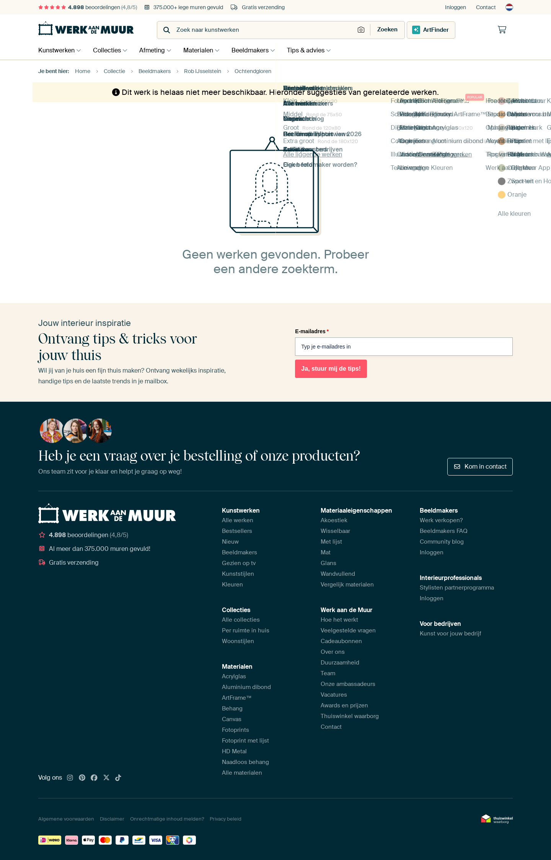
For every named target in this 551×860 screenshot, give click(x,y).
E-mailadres (312, 331)
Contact (486, 7)
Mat (326, 552)
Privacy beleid (225, 819)
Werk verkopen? (441, 520)
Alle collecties (241, 620)
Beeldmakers (257, 50)
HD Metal (234, 751)
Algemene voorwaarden (66, 819)
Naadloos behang (245, 762)
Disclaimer (112, 819)
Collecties (109, 50)
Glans (328, 563)
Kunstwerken (56, 50)
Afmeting (156, 50)
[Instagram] (70, 778)
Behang (232, 708)
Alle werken (237, 520)
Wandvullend (338, 574)
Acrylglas (234, 676)
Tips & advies (315, 50)
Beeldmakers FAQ (444, 531)
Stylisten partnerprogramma (457, 587)
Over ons (333, 652)
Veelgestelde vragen (348, 630)
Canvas (231, 719)
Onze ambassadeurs (348, 684)
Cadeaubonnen (341, 641)
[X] (106, 778)
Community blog (442, 542)
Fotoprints (235, 730)
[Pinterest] (82, 778)
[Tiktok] (118, 778)
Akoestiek (334, 520)
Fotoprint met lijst (245, 740)
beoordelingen (87, 7)
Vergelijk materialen (347, 584)
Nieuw (230, 542)
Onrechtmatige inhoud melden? (167, 819)
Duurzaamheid (340, 662)
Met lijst (331, 542)
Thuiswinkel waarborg (350, 716)
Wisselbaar (335, 531)
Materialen (204, 50)
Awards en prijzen (344, 705)
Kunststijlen (238, 574)
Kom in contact (480, 467)
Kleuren (232, 584)
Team (328, 673)
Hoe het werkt (339, 620)
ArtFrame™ (237, 698)
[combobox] (256, 30)
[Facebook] (94, 778)
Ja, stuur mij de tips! (331, 368)
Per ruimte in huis (245, 630)
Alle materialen (242, 773)
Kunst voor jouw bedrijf (450, 633)
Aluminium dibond (246, 687)
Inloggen (455, 7)
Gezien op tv (239, 563)
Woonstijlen (238, 641)
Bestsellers (237, 531)
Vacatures (334, 695)
